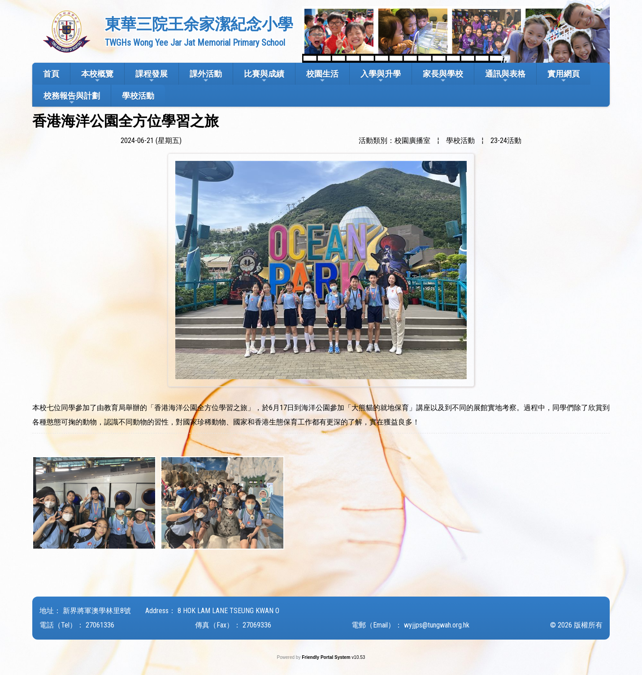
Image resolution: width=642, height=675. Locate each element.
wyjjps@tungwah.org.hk (436, 625)
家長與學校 (443, 76)
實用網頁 (563, 76)
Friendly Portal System (326, 657)
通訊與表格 (505, 76)
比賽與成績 (264, 76)
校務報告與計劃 (71, 98)
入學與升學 (380, 76)
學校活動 (138, 95)
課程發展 (151, 76)
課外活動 (206, 76)
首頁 (51, 73)
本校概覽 (97, 76)
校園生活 (322, 76)
